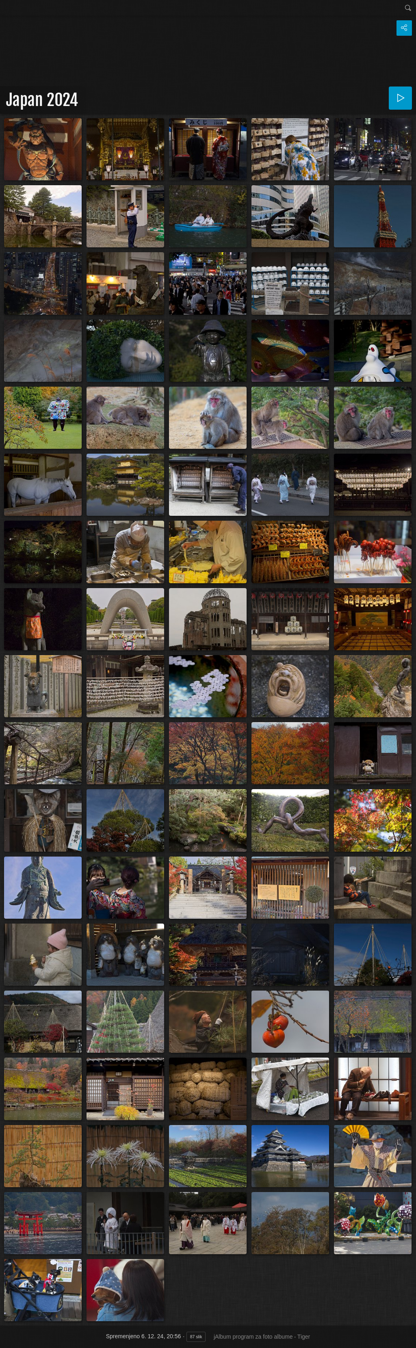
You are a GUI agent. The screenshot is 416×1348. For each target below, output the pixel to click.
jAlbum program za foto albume (253, 1336)
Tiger (303, 1336)
